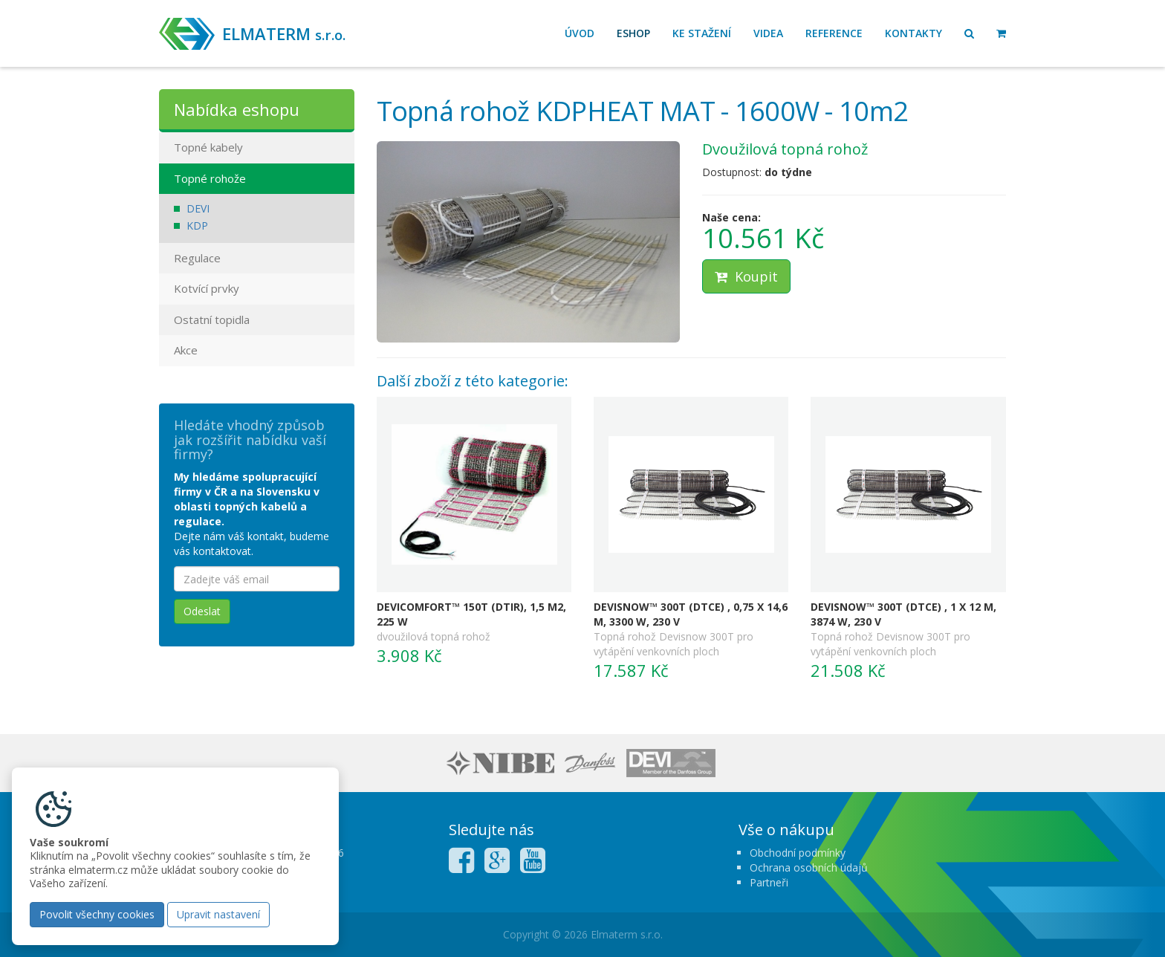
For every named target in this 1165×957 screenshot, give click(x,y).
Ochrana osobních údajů (809, 867)
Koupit (746, 276)
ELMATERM (283, 33)
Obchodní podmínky (798, 853)
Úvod (579, 33)
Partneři (769, 882)
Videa (768, 33)
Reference (834, 33)
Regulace (197, 257)
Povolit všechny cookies (97, 914)
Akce (186, 350)
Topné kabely (208, 147)
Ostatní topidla (212, 319)
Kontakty (913, 33)
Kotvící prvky (206, 288)
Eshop (633, 33)
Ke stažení (701, 33)
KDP (197, 225)
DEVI (198, 208)
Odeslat (202, 611)
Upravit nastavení (218, 914)
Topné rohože (210, 178)
